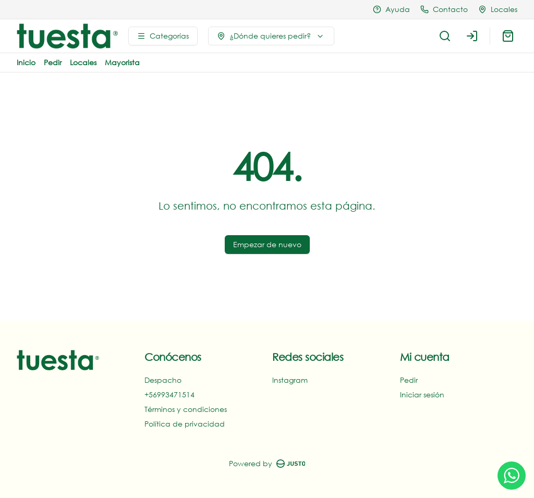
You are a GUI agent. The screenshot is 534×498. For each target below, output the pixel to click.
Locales (83, 62)
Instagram (290, 380)
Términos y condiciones (185, 409)
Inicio (26, 62)
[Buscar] (444, 36)
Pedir (53, 62)
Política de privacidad (184, 424)
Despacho (162, 380)
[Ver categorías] (163, 36)
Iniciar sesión (422, 394)
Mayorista (122, 62)
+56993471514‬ (169, 394)
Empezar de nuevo (267, 244)
